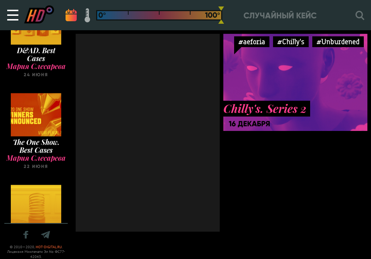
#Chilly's (290, 41)
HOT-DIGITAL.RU (49, 247)
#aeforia (251, 41)
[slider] (221, 15)
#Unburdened (338, 41)
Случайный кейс (280, 15)
